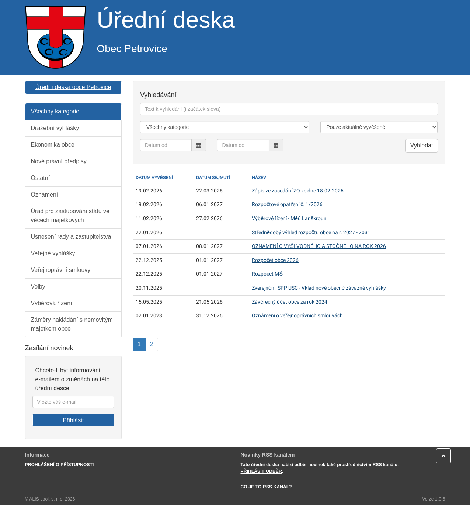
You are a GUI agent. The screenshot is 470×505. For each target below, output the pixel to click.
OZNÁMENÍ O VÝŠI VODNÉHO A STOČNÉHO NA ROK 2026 (319, 246)
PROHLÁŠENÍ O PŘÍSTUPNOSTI (59, 464)
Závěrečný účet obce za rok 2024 (289, 302)
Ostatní (40, 178)
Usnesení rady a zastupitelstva (71, 236)
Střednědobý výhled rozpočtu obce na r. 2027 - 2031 (311, 232)
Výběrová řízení (51, 303)
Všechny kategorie (55, 111)
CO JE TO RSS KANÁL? (266, 486)
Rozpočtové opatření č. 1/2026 (287, 204)
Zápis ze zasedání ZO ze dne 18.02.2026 (298, 191)
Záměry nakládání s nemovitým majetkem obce (72, 324)
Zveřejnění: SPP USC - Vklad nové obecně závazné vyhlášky (319, 288)
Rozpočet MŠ (267, 274)
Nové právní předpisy (59, 161)
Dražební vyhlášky (55, 128)
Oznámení (44, 194)
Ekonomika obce (52, 144)
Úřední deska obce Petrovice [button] (73, 87)
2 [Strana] (151, 344)
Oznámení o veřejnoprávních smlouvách (297, 316)
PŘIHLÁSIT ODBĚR (261, 471)
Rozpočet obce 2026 (275, 260)
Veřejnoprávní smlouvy (61, 270)
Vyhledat (421, 145)
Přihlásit (73, 420)
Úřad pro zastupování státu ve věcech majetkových (70, 215)
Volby (38, 286)
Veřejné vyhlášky (53, 253)
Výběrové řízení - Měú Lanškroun (289, 218)
